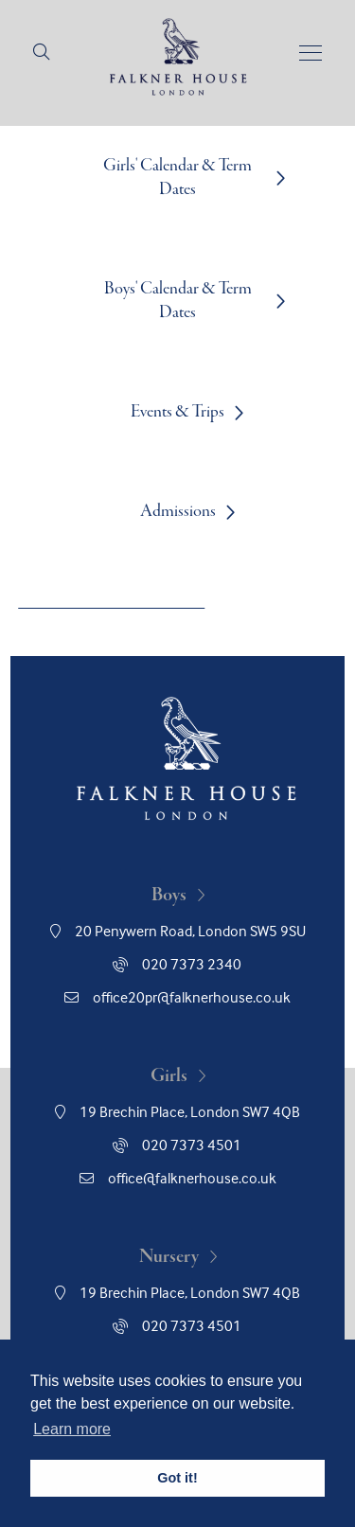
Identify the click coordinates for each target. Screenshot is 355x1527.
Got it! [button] (177, 1477)
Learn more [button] (72, 1429)
